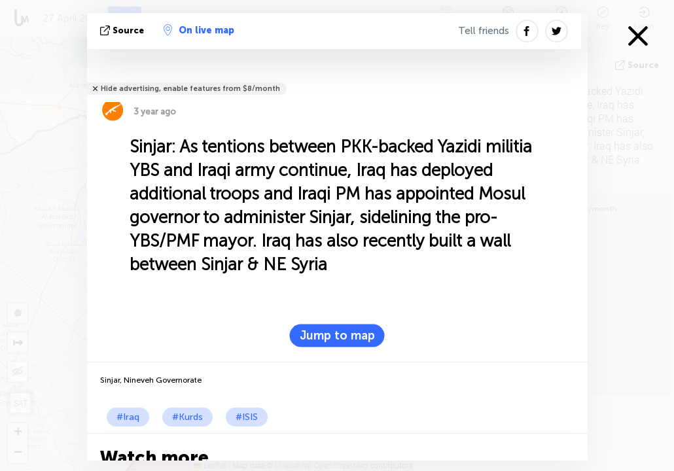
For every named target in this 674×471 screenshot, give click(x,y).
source (123, 30)
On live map (199, 30)
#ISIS (247, 417)
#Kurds (187, 417)
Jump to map (337, 335)
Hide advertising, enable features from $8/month (190, 88)
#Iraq (127, 417)
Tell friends (483, 31)
